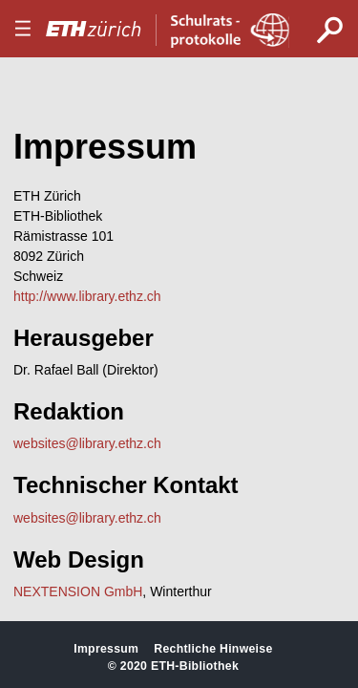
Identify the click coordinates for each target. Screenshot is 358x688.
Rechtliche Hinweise (213, 649)
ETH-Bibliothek (195, 666)
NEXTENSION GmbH (77, 591)
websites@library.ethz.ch (87, 443)
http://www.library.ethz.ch (87, 296)
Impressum (106, 649)
